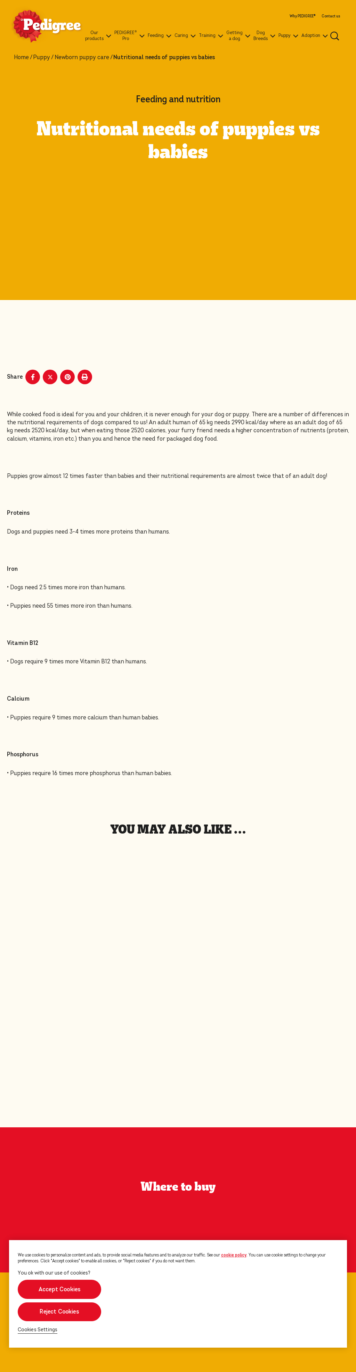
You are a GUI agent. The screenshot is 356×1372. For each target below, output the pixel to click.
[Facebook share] (32, 377)
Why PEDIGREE (302, 16)
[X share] (50, 377)
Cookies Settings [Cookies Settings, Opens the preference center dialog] (38, 1329)
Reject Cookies (59, 1312)
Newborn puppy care (82, 57)
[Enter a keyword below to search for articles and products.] (334, 35)
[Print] (85, 377)
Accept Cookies (59, 1289)
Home (21, 57)
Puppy (41, 57)
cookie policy (233, 1255)
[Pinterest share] (67, 377)
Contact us (331, 16)
